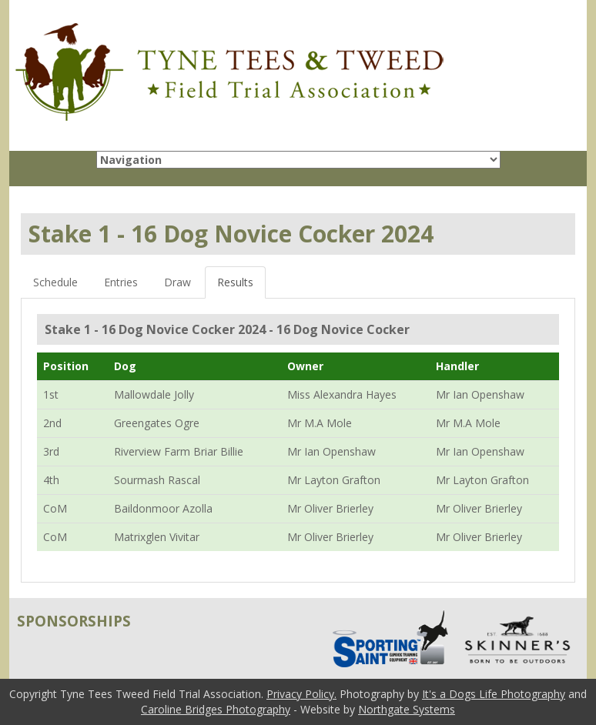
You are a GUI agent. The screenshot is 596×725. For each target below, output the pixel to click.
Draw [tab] (177, 282)
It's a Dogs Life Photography (493, 694)
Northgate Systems (406, 709)
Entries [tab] (121, 282)
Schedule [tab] (55, 282)
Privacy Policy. (301, 694)
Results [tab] (235, 282)
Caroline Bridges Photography (215, 709)
